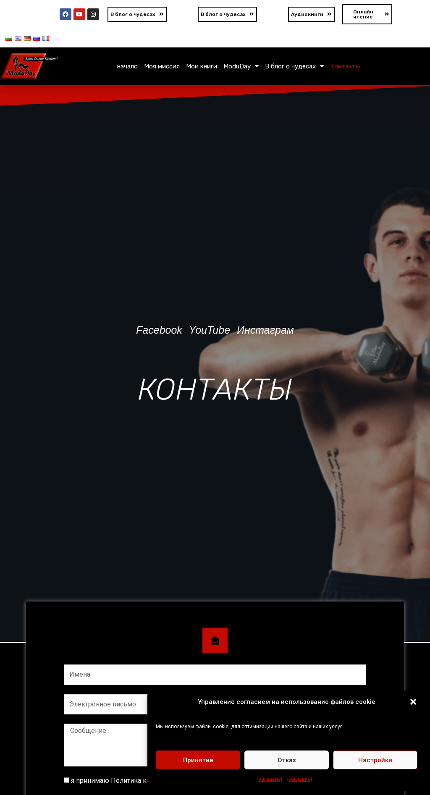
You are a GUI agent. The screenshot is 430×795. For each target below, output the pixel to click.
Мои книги (201, 66)
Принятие (198, 760)
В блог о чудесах (294, 66)
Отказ (287, 760)
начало (127, 66)
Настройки (375, 760)
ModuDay (241, 66)
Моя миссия (162, 66)
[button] (413, 702)
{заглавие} (270, 779)
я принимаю (141, 781)
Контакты (345, 66)
